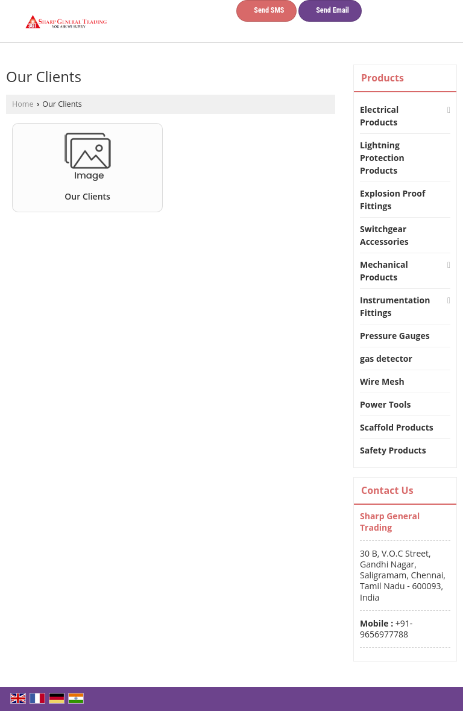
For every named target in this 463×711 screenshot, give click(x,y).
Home (23, 104)
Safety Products (393, 450)
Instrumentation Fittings (395, 306)
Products (382, 77)
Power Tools (385, 404)
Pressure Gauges (395, 335)
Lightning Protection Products (382, 157)
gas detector (386, 358)
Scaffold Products (396, 427)
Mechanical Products (384, 271)
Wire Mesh (382, 381)
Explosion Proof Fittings (392, 200)
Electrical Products (379, 116)
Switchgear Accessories (384, 235)
